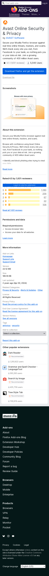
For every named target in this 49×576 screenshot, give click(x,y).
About (6, 432)
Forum (6, 461)
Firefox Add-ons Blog (14, 437)
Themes (25, 14)
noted (27, 550)
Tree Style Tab (15, 392)
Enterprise (8, 494)
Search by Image (16, 378)
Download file (9, 77)
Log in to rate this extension (25, 185)
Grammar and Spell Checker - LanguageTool (23, 368)
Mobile (6, 489)
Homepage (8, 256)
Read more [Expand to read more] (7, 169)
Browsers (8, 508)
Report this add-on (11, 340)
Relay (6, 517)
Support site (8, 259)
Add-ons (8, 427)
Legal (26, 545)
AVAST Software (15, 38)
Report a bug (10, 466)
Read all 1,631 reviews (12, 210)
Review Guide (10, 471)
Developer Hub (11, 447)
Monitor (7, 522)
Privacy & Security (11, 290)
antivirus (6, 325)
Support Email (9, 262)
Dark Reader (14, 353)
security (15, 325)
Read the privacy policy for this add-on (20, 304)
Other (40, 290)
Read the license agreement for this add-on (22, 311)
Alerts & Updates (28, 290)
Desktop (7, 484)
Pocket (6, 527)
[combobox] (21, 3)
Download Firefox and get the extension (24, 71)
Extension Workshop (14, 442)
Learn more (8, 238)
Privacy (6, 545)
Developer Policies (13, 451)
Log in (44, 3)
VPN (5, 513)
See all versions (10, 318)
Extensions (14, 14)
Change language (10, 566)
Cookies (16, 545)
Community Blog (12, 456)
